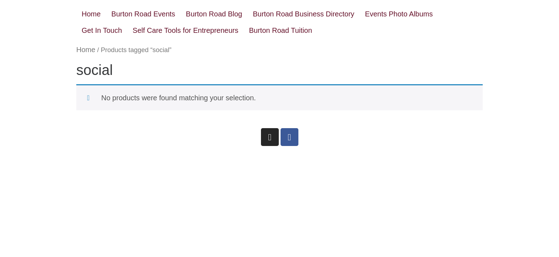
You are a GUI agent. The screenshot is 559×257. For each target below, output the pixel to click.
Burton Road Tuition (280, 30)
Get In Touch (102, 30)
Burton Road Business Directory (303, 14)
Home (91, 14)
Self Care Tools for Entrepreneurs (185, 30)
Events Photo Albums (399, 14)
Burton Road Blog (214, 14)
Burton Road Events (143, 14)
